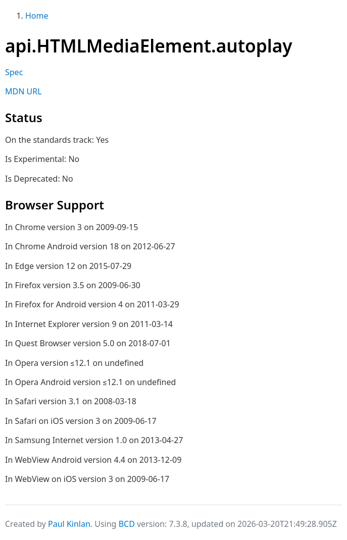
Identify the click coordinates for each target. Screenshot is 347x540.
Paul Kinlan (69, 523)
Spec (14, 72)
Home (36, 15)
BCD (127, 523)
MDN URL (23, 91)
